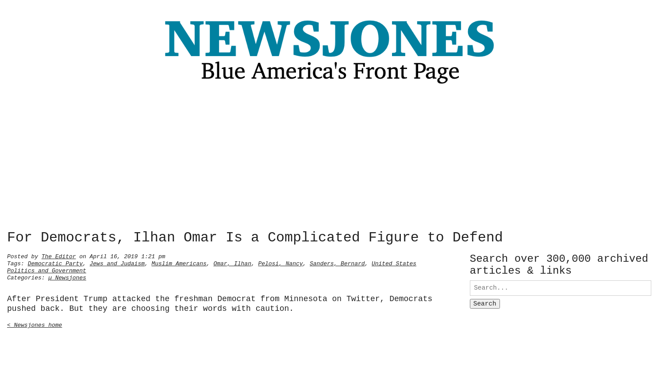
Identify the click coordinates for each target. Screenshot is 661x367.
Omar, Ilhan (232, 263)
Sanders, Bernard (337, 263)
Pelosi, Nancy (280, 263)
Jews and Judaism (117, 263)
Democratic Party (55, 263)
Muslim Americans (178, 263)
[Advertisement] (330, 160)
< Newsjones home (34, 324)
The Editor (59, 256)
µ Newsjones (67, 277)
